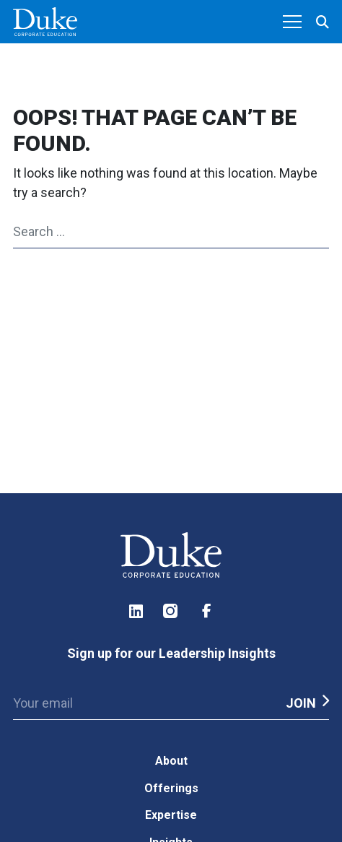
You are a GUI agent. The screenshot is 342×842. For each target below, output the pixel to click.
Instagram (171, 611)
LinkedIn (136, 611)
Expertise (171, 815)
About (171, 761)
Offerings (171, 788)
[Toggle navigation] (292, 22)
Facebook (206, 611)
